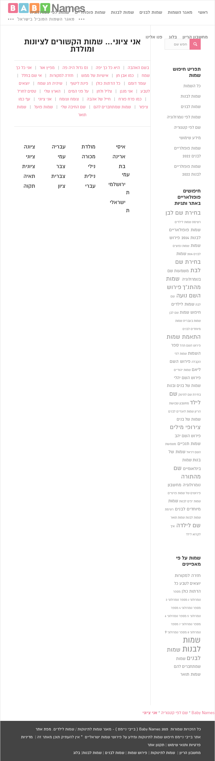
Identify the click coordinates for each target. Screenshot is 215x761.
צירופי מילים (185, 427)
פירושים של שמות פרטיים (184, 493)
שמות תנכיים (189, 444)
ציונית (28, 166)
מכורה (88, 156)
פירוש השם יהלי (187, 378)
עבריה (59, 147)
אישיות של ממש (94, 75)
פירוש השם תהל (190, 345)
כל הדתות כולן (108, 83)
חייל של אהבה (99, 99)
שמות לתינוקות (163, 753)
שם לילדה (188, 525)
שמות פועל (43, 107)
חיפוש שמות (190, 312)
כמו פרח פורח (130, 99)
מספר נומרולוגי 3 (176, 600)
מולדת (88, 147)
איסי (120, 147)
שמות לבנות (191, 96)
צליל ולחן (104, 91)
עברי (90, 186)
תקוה (29, 186)
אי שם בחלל (32, 75)
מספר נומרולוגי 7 (190, 624)
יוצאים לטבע (190, 583)
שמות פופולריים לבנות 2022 (187, 170)
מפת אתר (43, 729)
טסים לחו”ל (26, 91)
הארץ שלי (52, 91)
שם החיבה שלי (73, 107)
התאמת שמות (184, 337)
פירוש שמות (137, 753)
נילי (91, 166)
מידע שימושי (190, 138)
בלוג (76, 753)
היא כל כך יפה (108, 68)
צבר (61, 166)
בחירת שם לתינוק (189, 394)
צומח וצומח (69, 99)
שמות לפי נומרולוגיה (184, 117)
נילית (89, 176)
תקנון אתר (156, 745)
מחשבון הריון (190, 753)
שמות (181, 254)
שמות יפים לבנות (190, 501)
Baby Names (203, 713)
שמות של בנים (189, 419)
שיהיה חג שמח (50, 83)
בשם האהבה (138, 68)
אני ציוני (45, 99)
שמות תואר (177, 517)
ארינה (119, 156)
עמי (62, 156)
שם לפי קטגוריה (187, 127)
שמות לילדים (183, 304)
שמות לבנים (191, 107)
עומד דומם (137, 83)
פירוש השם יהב (188, 436)
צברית (58, 176)
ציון (62, 186)
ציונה (29, 147)
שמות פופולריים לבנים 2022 (187, 152)
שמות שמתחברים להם (112, 107)
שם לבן (174, 312)
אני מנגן (126, 91)
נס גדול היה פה (75, 68)
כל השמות (192, 86)
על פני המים (78, 91)
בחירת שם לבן (183, 213)
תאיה (29, 176)
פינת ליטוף (79, 83)
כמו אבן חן (125, 75)
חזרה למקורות (61, 75)
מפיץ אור (47, 68)
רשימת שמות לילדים (188, 222)
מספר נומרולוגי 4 (190, 608)
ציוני (30, 156)
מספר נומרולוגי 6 (175, 616)
